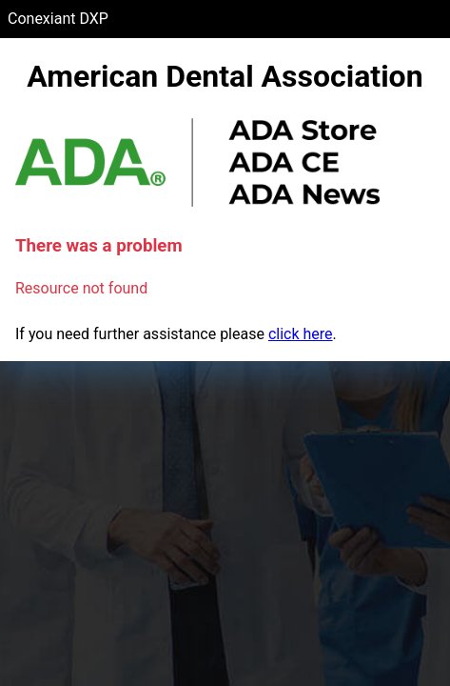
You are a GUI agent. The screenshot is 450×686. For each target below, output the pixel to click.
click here (300, 334)
